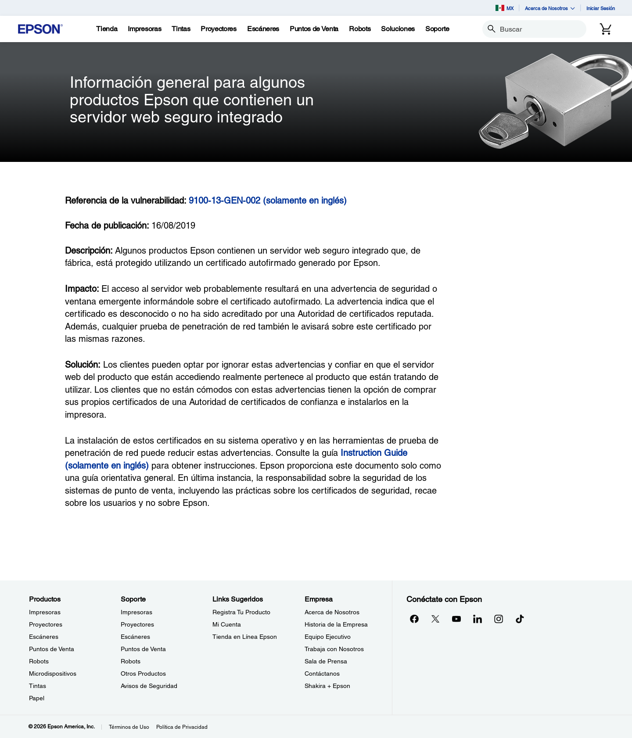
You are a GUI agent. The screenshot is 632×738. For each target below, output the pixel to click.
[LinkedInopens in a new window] (477, 619)
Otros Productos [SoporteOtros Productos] (143, 673)
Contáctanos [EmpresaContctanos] (322, 673)
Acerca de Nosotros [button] (550, 8)
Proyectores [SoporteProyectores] (137, 624)
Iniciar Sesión (600, 8)
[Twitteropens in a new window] (435, 619)
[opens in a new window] (520, 619)
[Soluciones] (397, 29)
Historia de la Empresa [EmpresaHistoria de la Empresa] (336, 624)
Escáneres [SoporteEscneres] (135, 636)
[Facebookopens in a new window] (414, 619)
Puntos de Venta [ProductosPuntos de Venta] (51, 648)
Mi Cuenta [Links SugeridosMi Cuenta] (226, 624)
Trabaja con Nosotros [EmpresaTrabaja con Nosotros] (334, 648)
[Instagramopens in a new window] (498, 619)
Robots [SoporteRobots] (130, 661)
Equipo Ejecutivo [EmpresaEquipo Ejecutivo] (328, 636)
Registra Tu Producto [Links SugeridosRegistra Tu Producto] (241, 612)
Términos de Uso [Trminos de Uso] (129, 727)
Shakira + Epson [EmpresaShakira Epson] (327, 685)
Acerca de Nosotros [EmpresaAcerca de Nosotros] (332, 612)
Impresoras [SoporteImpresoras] (136, 612)
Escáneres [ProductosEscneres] (43, 636)
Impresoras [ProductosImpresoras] (45, 612)
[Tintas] (181, 29)
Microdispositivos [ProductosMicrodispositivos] (52, 673)
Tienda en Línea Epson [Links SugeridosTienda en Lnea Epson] (244, 636)
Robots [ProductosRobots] (39, 661)
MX (505, 8)
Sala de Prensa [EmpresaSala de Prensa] (326, 661)
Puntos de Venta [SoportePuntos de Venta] (143, 648)
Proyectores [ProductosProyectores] (45, 624)
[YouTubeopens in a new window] (456, 619)
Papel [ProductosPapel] (36, 698)
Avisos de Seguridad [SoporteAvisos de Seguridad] (149, 685)
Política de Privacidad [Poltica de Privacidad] (182, 727)
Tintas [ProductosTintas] (37, 685)
